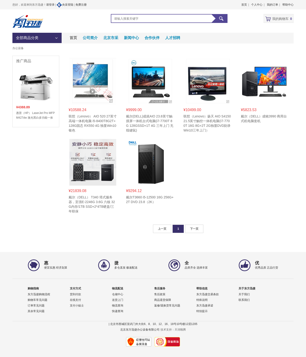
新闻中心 (131, 38)
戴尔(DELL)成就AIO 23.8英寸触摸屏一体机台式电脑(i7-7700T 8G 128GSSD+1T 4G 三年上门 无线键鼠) (149, 123)
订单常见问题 (36, 305)
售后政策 (159, 294)
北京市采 (110, 38)
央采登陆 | (65, 5)
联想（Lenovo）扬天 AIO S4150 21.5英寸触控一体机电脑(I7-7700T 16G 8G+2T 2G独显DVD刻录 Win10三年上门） (207, 123)
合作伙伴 (152, 38)
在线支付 (75, 300)
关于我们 (244, 294)
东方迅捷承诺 (204, 305)
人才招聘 (172, 38)
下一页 (194, 228)
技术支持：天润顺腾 (173, 329)
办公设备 (18, 48)
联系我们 (244, 300)
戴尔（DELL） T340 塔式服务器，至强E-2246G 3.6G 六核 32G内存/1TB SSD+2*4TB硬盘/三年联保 (92, 204)
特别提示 (202, 311)
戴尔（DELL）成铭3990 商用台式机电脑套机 (264, 118)
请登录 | (51, 4)
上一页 (162, 228)
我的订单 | (273, 4)
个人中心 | (257, 4)
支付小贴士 (77, 305)
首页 (73, 38)
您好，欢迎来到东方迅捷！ (29, 4)
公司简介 (90, 38)
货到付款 (75, 294)
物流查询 (117, 305)
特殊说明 (202, 300)
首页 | (245, 4)
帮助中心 (288, 4)
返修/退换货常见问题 (167, 305)
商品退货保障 (162, 300)
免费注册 (81, 4)
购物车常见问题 (37, 300)
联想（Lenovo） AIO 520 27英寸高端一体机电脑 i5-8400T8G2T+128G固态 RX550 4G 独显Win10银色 (93, 123)
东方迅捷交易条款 (207, 294)
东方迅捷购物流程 (39, 294)
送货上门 (117, 300)
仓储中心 (117, 294)
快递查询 (117, 311)
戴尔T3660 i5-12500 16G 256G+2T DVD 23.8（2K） (150, 199)
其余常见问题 (36, 311)
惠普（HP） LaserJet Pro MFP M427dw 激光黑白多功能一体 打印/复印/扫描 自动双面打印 (35, 115)
